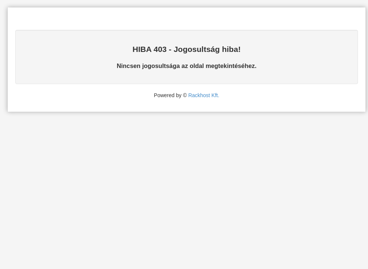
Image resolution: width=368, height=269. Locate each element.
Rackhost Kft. (203, 95)
